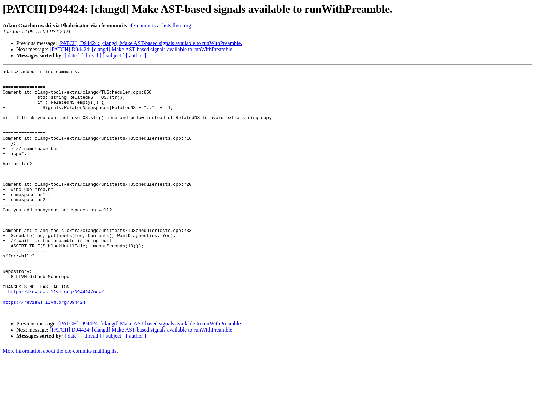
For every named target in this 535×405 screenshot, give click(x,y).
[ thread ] (91, 55)
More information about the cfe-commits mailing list (60, 399)
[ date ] (72, 55)
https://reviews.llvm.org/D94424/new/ (56, 337)
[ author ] (136, 55)
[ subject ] (114, 55)
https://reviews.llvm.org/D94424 (44, 349)
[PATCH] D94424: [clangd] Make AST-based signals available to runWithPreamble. (150, 43)
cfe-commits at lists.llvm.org (159, 25)
